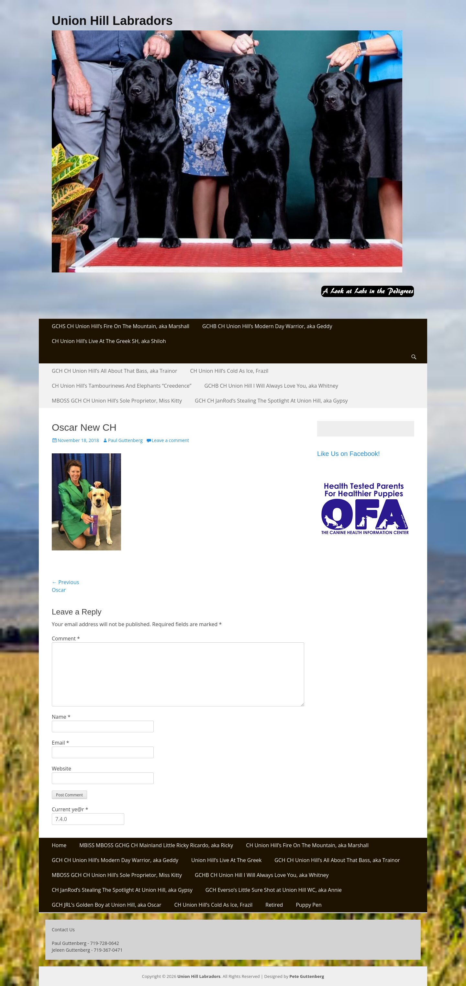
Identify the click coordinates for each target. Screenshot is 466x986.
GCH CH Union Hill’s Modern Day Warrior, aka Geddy (115, 860)
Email (60, 742)
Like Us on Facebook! (348, 453)
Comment (66, 638)
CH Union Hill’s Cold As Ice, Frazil (229, 370)
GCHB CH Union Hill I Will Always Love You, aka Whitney (271, 385)
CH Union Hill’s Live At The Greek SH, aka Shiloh (109, 341)
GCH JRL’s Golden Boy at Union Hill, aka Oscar (106, 904)
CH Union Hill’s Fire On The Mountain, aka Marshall (307, 845)
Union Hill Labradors (112, 21)
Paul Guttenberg (125, 440)
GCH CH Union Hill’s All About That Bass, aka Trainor (114, 370)
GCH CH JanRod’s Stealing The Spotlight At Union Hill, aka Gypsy (271, 400)
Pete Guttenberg (306, 976)
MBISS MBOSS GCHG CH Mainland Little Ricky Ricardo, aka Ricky (156, 845)
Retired (274, 904)
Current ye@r (70, 809)
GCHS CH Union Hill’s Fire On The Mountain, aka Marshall (120, 326)
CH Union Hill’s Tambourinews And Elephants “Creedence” (121, 385)
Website (61, 768)
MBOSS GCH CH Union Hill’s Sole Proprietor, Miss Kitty (117, 400)
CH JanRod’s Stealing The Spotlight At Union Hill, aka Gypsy (122, 889)
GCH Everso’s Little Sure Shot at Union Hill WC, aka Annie (273, 889)
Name (61, 716)
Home (59, 845)
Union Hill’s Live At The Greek (226, 860)
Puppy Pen (309, 904)
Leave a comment (170, 440)
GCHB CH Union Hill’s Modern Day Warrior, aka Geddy (267, 326)
